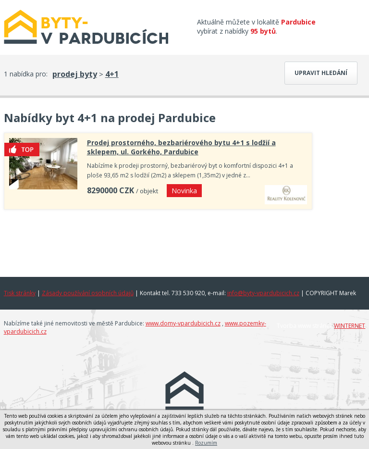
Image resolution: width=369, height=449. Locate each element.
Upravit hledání (321, 73)
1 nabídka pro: (26, 73)
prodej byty (74, 74)
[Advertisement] (158, 240)
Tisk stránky (20, 293)
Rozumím (206, 442)
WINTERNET (349, 326)
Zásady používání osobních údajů (88, 293)
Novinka (184, 190)
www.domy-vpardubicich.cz (183, 323)
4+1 (112, 74)
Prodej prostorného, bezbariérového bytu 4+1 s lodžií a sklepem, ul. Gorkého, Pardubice (181, 147)
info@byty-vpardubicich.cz (263, 293)
